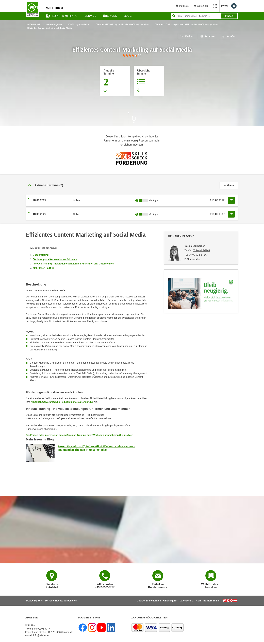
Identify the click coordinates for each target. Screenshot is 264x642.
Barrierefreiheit (211, 600)
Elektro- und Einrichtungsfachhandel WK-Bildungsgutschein (122, 24)
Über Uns (110, 15)
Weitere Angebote (54, 24)
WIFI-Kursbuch (33, 24)
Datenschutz (186, 600)
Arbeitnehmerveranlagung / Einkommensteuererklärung (62, 402)
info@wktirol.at (41, 635)
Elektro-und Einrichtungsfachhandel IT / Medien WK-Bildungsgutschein (186, 24)
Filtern (229, 185)
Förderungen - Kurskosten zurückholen (55, 259)
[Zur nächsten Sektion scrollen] (132, 119)
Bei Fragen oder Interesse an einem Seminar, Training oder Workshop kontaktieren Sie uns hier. (79, 435)
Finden (229, 16)
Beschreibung (40, 255)
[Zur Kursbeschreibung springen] (149, 81)
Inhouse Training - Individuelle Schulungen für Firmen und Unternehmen (73, 263)
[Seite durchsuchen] (204, 16)
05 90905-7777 (42, 628)
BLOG (128, 15)
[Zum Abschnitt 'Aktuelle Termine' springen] (115, 81)
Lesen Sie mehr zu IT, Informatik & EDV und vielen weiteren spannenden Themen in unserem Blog (96, 448)
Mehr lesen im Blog (43, 268)
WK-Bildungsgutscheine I (79, 24)
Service (90, 15)
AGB (198, 600)
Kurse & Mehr (59, 16)
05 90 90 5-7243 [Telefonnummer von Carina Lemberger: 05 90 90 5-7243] (201, 250)
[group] (132, 55)
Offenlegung (170, 600)
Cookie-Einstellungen (149, 600)
